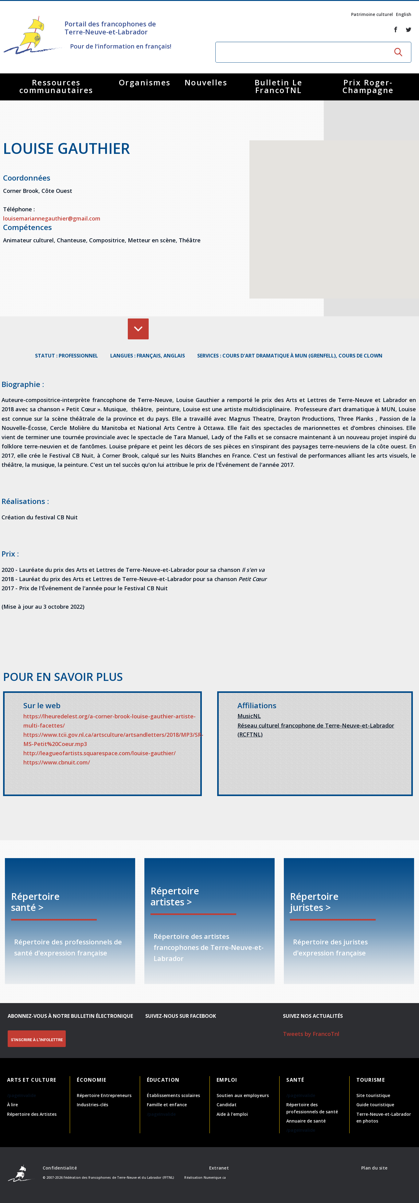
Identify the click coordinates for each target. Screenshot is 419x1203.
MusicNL (249, 716)
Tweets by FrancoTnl (311, 1033)
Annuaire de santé (306, 1121)
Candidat (227, 1104)
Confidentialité (60, 1168)
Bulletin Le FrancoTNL (279, 86)
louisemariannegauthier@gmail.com (51, 218)
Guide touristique (375, 1104)
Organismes (145, 82)
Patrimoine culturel (372, 14)
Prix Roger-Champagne (368, 86)
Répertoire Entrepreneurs (104, 1095)
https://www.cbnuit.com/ (56, 762)
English (403, 14)
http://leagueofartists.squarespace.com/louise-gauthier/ (99, 753)
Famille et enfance (167, 1104)
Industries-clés (92, 1104)
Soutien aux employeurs (243, 1095)
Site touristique (373, 1095)
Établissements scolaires (173, 1095)
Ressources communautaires (56, 86)
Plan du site (374, 1168)
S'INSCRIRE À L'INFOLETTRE (37, 1039)
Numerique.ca (215, 1177)
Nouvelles (206, 82)
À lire (12, 1104)
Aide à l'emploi (232, 1114)
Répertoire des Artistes (32, 1114)
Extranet (219, 1168)
